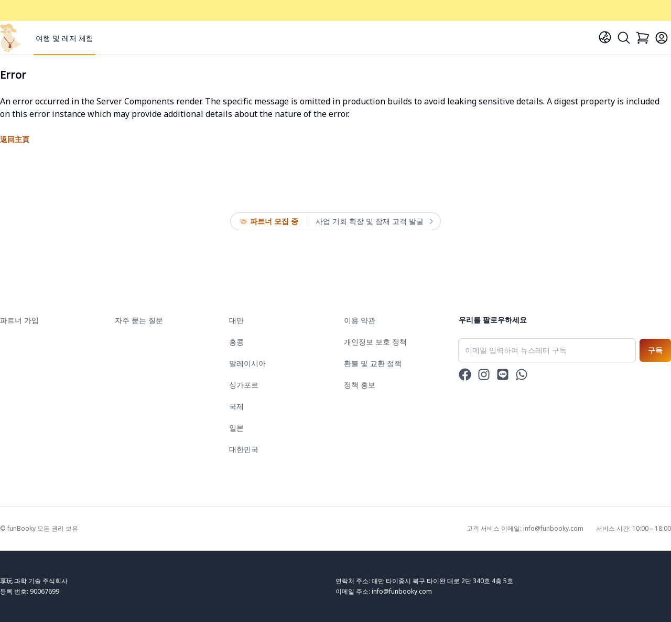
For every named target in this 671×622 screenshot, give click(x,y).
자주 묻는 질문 (139, 320)
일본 (236, 428)
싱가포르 (243, 385)
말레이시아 (247, 363)
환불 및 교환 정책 (373, 363)
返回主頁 (14, 139)
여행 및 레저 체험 (64, 38)
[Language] (605, 37)
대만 (236, 320)
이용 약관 (359, 320)
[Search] (623, 37)
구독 (655, 350)
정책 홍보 (359, 385)
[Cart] (642, 37)
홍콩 (236, 342)
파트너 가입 (19, 320)
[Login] (661, 37)
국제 (236, 406)
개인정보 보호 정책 (375, 342)
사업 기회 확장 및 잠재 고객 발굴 (374, 221)
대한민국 (243, 449)
